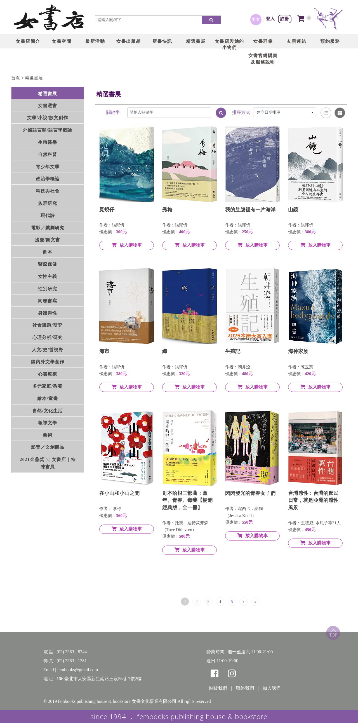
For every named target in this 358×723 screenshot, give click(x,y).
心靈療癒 (47, 374)
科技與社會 (48, 191)
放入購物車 (127, 245)
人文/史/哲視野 (47, 349)
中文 (256, 19)
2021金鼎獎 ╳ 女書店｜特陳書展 (48, 463)
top (333, 633)
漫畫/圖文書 (47, 239)
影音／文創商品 (47, 447)
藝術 (47, 435)
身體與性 (47, 313)
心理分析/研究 (47, 337)
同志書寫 (47, 300)
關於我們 (218, 688)
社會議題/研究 (47, 325)
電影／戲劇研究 (47, 227)
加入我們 (272, 688)
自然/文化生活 (47, 410)
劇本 (47, 252)
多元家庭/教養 (47, 386)
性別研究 (47, 288)
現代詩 (48, 215)
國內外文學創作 (47, 361)
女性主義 (47, 276)
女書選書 (47, 105)
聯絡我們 (245, 688)
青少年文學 (48, 166)
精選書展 (34, 78)
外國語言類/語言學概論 (47, 130)
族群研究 (47, 203)
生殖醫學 (47, 142)
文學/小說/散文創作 (47, 117)
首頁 (15, 78)
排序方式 (241, 112)
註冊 (284, 18)
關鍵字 (113, 112)
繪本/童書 (47, 398)
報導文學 (47, 422)
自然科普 (47, 154)
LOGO (49, 18)
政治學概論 (48, 178)
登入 (270, 18)
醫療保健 (47, 264)
